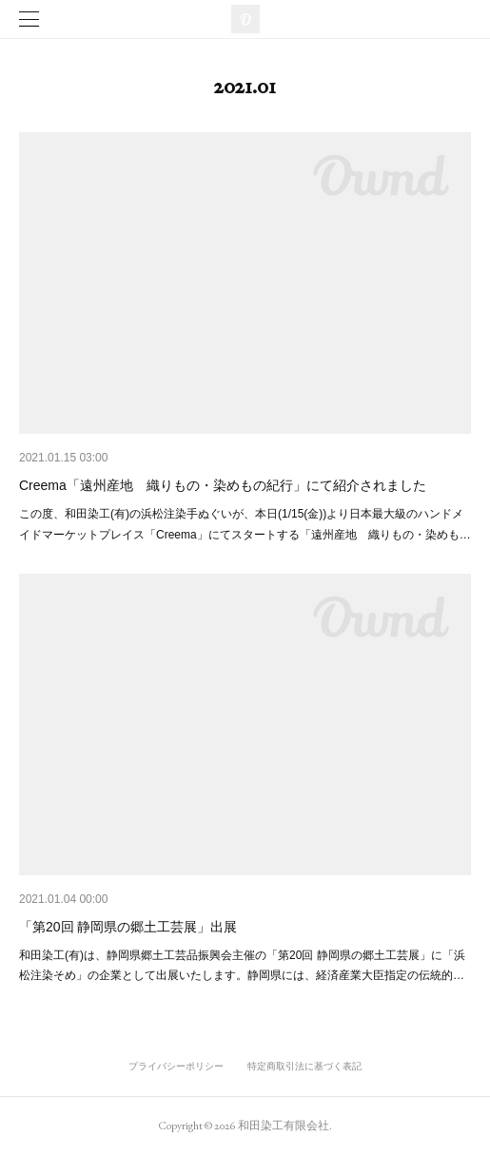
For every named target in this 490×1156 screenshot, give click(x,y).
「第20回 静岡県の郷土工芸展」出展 (128, 926)
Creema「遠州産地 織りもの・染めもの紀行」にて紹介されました (222, 485)
